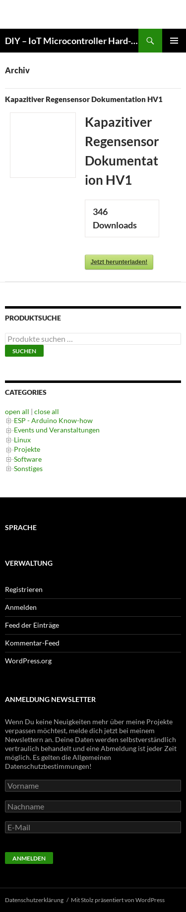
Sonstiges (28, 468)
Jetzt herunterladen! (119, 262)
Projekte (27, 449)
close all (46, 411)
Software (28, 459)
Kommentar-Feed (32, 643)
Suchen (24, 351)
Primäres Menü (174, 41)
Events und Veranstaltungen (57, 430)
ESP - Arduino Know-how (53, 420)
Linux (22, 439)
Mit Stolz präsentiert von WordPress (118, 900)
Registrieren (24, 589)
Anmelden (21, 607)
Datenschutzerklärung (34, 900)
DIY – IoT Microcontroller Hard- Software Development (71, 40)
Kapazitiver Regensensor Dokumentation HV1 (84, 99)
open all (17, 411)
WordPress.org (28, 660)
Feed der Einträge (32, 625)
